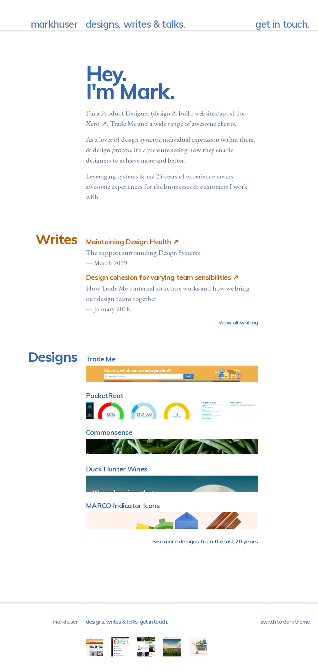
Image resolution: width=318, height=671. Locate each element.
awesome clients (213, 123)
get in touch (281, 24)
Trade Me (123, 123)
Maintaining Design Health (128, 241)
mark (54, 24)
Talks (172, 24)
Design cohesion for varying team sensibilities (158, 277)
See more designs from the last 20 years (205, 541)
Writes (137, 24)
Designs (102, 24)
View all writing (238, 322)
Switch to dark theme (285, 621)
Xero (92, 123)
